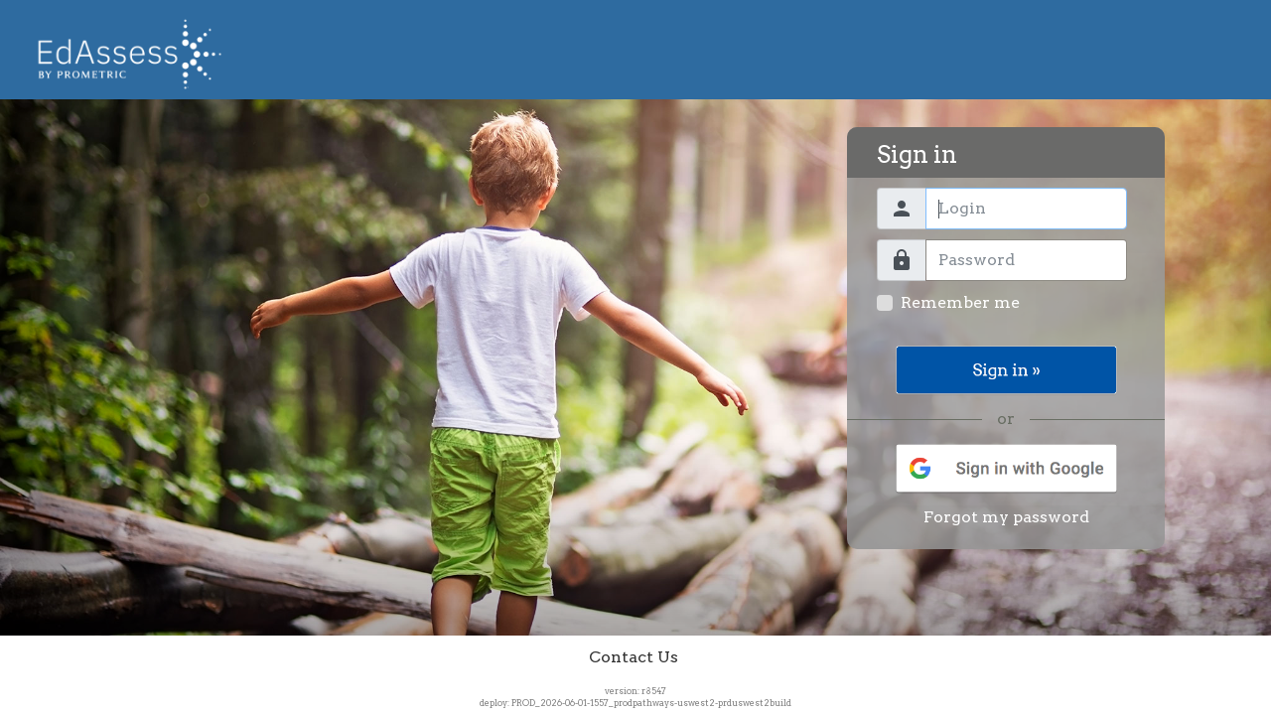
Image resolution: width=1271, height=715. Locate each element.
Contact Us (633, 656)
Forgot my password (1006, 516)
